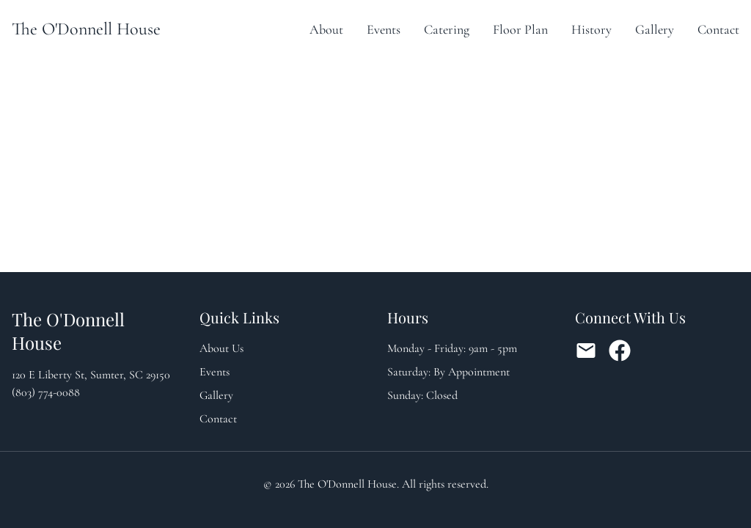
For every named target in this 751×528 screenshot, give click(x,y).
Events (383, 29)
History (591, 29)
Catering (446, 29)
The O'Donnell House (86, 29)
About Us (221, 348)
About (326, 29)
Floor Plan (520, 29)
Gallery (654, 29)
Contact (718, 29)
